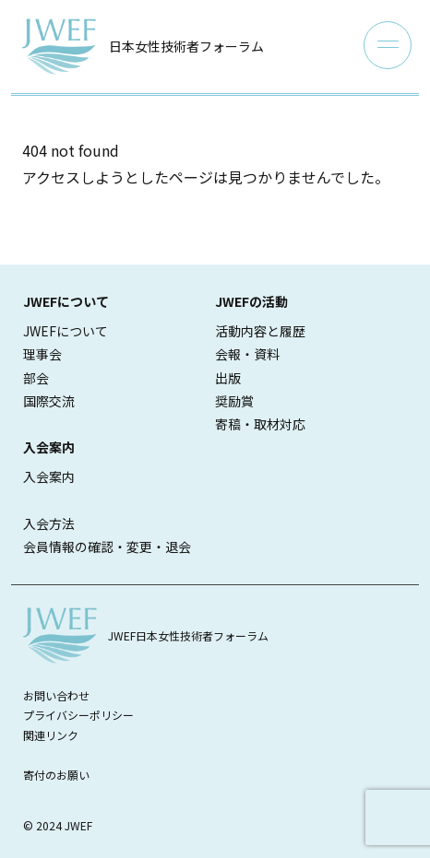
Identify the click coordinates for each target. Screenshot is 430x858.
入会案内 (49, 476)
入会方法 (49, 523)
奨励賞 (234, 401)
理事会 (42, 354)
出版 (228, 378)
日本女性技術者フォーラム (186, 46)
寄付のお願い (56, 774)
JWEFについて (65, 331)
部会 (36, 378)
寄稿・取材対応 (260, 424)
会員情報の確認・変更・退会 (107, 546)
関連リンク (50, 735)
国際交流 (49, 401)
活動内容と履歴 (260, 331)
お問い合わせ (56, 695)
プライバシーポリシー (78, 715)
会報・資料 (247, 354)
